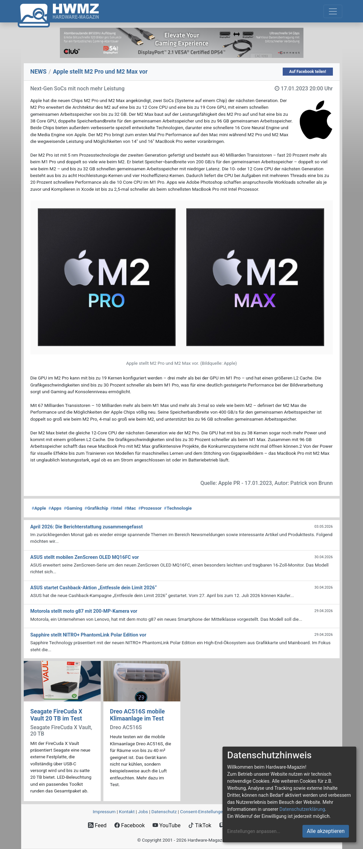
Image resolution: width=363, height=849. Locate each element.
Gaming (73, 508)
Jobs (143, 811)
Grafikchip (96, 508)
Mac (130, 508)
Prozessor (150, 508)
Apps (54, 508)
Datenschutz (164, 811)
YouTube (166, 825)
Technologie (178, 508)
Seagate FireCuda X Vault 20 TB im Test (56, 715)
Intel (116, 508)
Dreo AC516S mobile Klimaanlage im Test (137, 715)
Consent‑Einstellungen (202, 811)
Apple (39, 508)
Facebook (129, 825)
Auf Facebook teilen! (307, 71)
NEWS (38, 71)
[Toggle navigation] (333, 11)
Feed (97, 825)
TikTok (199, 825)
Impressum (104, 811)
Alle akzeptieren (326, 831)
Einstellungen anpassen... (253, 831)
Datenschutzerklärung (302, 809)
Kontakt (127, 811)
